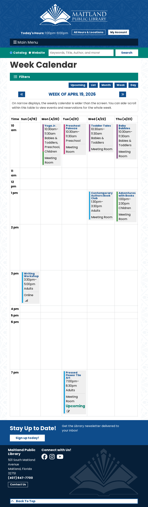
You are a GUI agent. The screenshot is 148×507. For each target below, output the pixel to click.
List (93, 85)
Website (38, 53)
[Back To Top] (74, 501)
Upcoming (78, 85)
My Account (118, 32)
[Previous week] (21, 94)
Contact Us (18, 484)
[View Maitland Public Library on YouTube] (60, 458)
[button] (44, 33)
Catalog (20, 53)
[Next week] (122, 94)
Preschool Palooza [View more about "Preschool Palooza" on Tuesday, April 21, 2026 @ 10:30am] (73, 127)
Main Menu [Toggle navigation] (25, 42)
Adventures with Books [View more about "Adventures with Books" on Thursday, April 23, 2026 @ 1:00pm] (127, 194)
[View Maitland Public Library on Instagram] (52, 458)
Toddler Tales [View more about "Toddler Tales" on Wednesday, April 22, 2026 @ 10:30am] (101, 125)
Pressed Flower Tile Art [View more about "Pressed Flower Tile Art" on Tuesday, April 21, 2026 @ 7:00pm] (73, 375)
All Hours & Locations (88, 32)
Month (106, 85)
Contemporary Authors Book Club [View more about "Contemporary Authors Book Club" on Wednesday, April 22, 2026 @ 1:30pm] (102, 196)
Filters (25, 76)
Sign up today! (27, 438)
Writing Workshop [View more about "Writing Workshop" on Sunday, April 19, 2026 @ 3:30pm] (31, 274)
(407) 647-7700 (20, 478)
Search (126, 53)
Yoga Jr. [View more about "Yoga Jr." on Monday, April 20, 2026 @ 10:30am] (50, 125)
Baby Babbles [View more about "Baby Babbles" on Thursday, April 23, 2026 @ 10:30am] (124, 127)
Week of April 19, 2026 (72, 94)
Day (133, 85)
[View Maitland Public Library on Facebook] (44, 458)
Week (121, 85)
